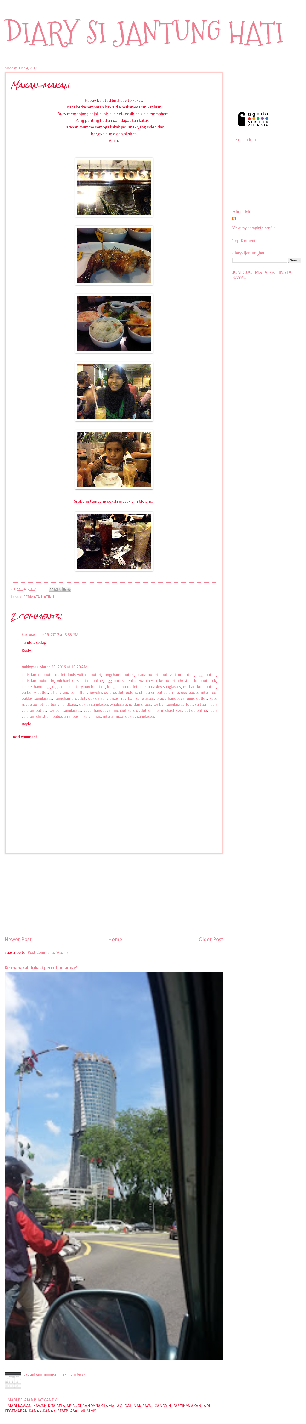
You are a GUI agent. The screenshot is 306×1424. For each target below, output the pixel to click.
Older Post (211, 940)
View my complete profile (254, 228)
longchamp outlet (119, 675)
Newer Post (18, 940)
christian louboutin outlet (44, 675)
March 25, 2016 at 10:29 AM (63, 667)
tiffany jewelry (89, 693)
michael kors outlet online (80, 681)
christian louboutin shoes (57, 717)
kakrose (28, 635)
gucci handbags (97, 711)
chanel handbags (36, 687)
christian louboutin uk (197, 681)
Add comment (25, 737)
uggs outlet (206, 675)
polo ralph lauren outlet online (152, 693)
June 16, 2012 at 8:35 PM (57, 635)
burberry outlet (35, 693)
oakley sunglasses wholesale (103, 705)
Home (115, 940)
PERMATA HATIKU (38, 597)
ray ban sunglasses (137, 699)
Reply (26, 650)
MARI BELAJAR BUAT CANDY (32, 1400)
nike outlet (165, 681)
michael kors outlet (199, 687)
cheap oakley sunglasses (160, 687)
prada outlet (147, 675)
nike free (208, 693)
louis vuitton (196, 705)
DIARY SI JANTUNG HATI (144, 32)
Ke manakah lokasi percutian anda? (41, 968)
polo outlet (114, 693)
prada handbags (170, 699)
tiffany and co (62, 693)
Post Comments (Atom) (48, 953)
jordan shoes (140, 705)
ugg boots (114, 681)
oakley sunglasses (37, 699)
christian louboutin (38, 681)
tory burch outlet (90, 687)
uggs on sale (62, 687)
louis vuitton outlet (84, 675)
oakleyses (30, 667)
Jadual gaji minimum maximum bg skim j (58, 1374)
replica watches (139, 681)
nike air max (91, 717)
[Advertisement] (114, 895)
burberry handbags (61, 705)
